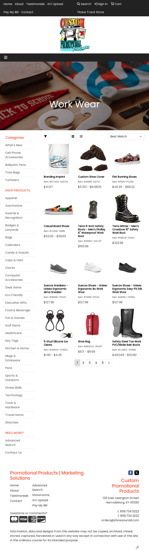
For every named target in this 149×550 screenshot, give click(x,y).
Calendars (12, 245)
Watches (11, 422)
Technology (13, 395)
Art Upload (55, 4)
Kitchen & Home (17, 348)
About (19, 4)
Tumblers (12, 180)
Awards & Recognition (13, 215)
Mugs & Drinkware (12, 358)
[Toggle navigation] (6, 57)
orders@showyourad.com (120, 520)
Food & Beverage (17, 310)
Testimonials (35, 4)
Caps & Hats (14, 260)
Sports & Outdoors (12, 377)
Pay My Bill (11, 12)
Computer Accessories (14, 277)
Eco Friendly (14, 295)
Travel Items (14, 415)
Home (8, 4)
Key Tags (11, 341)
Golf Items (12, 325)
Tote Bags (12, 172)
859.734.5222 (129, 511)
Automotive (13, 205)
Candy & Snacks (17, 252)
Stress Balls (13, 387)
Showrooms (40, 495)
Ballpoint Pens (15, 165)
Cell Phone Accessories (14, 155)
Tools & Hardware (12, 405)
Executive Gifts (16, 303)
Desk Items (13, 287)
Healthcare (13, 333)
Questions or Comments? (28, 513)
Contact (27, 12)
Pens (8, 368)
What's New (13, 145)
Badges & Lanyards (12, 227)
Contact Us (13, 452)
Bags (8, 237)
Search (84, 4)
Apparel (11, 198)
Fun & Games (15, 318)
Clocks (10, 268)
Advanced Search (12, 442)
